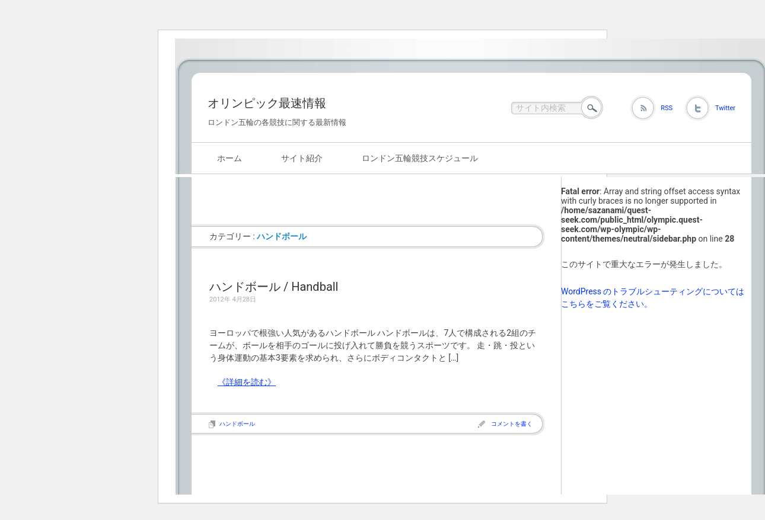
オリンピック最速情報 (267, 103)
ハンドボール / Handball (273, 287)
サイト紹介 (302, 158)
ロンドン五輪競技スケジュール (420, 158)
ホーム (229, 158)
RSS (666, 108)
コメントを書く (512, 424)
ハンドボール (237, 424)
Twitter (725, 108)
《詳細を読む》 (247, 382)
